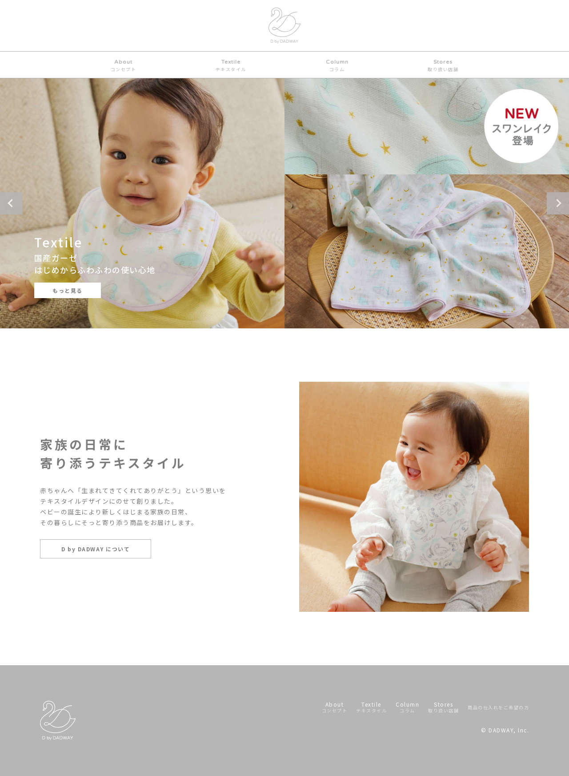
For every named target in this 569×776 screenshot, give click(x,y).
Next (558, 203)
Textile (231, 66)
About (123, 66)
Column (337, 66)
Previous (11, 203)
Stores (443, 66)
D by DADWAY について (95, 549)
